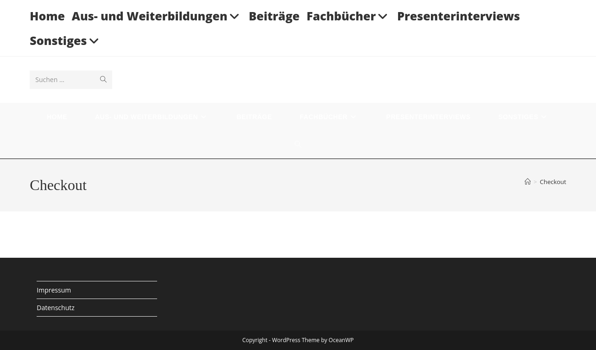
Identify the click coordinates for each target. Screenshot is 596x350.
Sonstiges (65, 40)
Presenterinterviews (458, 16)
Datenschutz (55, 307)
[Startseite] (528, 182)
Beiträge (274, 16)
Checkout (553, 182)
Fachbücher (348, 16)
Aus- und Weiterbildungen (157, 16)
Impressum (54, 290)
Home (47, 16)
